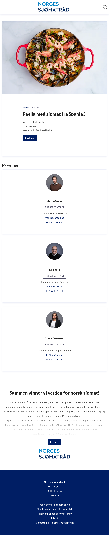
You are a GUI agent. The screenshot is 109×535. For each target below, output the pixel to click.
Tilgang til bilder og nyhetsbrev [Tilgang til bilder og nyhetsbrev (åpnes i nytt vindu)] (54, 513)
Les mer (54, 442)
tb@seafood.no (54, 355)
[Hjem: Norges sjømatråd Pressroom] (53, 7)
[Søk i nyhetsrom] (105, 7)
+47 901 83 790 (54, 359)
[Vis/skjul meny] (5, 7)
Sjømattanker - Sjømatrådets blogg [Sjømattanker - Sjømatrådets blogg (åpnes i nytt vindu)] (55, 522)
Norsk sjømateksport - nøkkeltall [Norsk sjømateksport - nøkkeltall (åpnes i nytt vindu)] (54, 509)
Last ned (30, 138)
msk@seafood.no (54, 217)
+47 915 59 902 (54, 222)
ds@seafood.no (54, 286)
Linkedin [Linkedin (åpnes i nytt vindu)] (54, 518)
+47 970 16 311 (54, 291)
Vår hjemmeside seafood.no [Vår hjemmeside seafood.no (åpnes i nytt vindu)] (54, 504)
